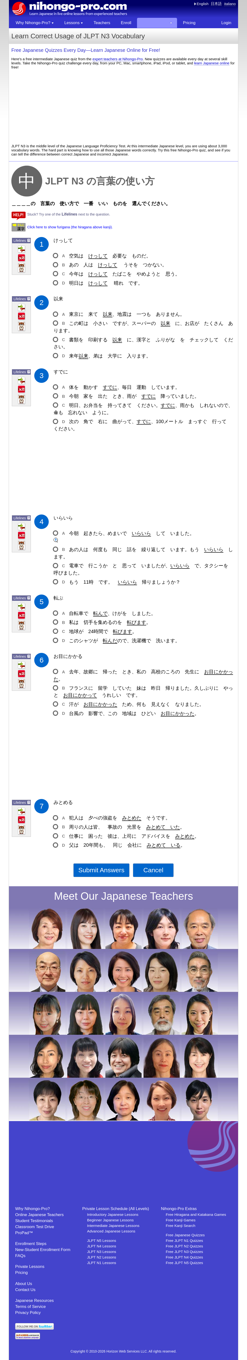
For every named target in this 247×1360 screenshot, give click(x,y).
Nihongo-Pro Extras (179, 1208)
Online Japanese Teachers (39, 1214)
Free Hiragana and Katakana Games (196, 1214)
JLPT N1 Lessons (101, 1263)
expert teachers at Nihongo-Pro (117, 59)
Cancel (153, 870)
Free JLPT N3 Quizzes (184, 1252)
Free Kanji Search (180, 1226)
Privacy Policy (28, 1312)
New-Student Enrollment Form (42, 1249)
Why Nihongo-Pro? (32, 1208)
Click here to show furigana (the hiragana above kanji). (70, 227)
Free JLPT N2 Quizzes (184, 1246)
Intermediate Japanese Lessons (113, 1226)
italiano (230, 4)
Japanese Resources (34, 1300)
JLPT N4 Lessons (101, 1246)
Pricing (21, 1272)
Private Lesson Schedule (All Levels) (115, 1208)
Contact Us (25, 1289)
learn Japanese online (211, 63)
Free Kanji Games (180, 1220)
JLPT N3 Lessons (101, 1252)
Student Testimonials (34, 1220)
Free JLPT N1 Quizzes (184, 1240)
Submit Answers (101, 870)
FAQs (20, 1255)
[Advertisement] (123, 106)
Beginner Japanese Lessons (110, 1220)
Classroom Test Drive (34, 1227)
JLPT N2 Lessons (101, 1257)
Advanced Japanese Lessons (111, 1231)
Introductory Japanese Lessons (112, 1214)
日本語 (216, 3)
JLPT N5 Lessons (101, 1240)
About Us (23, 1283)
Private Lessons (29, 1266)
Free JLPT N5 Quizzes (184, 1263)
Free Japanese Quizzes (185, 1235)
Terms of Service (30, 1306)
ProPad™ (24, 1233)
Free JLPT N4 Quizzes (184, 1257)
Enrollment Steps (30, 1243)
